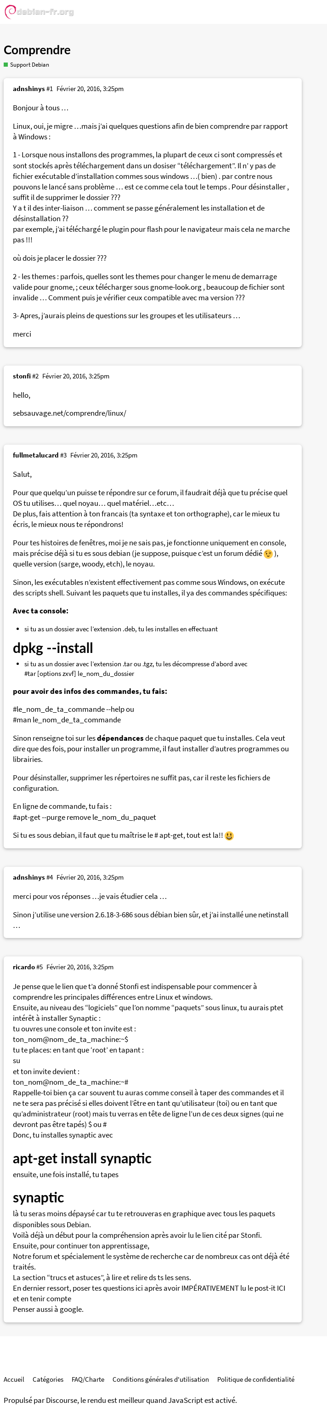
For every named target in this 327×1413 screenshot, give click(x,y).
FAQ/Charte (88, 1379)
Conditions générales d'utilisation (161, 1379)
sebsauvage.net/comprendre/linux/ (69, 413)
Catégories (48, 1379)
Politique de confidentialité (255, 1379)
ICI (281, 1288)
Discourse (61, 1400)
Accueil (14, 1379)
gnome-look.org (176, 287)
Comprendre (37, 49)
